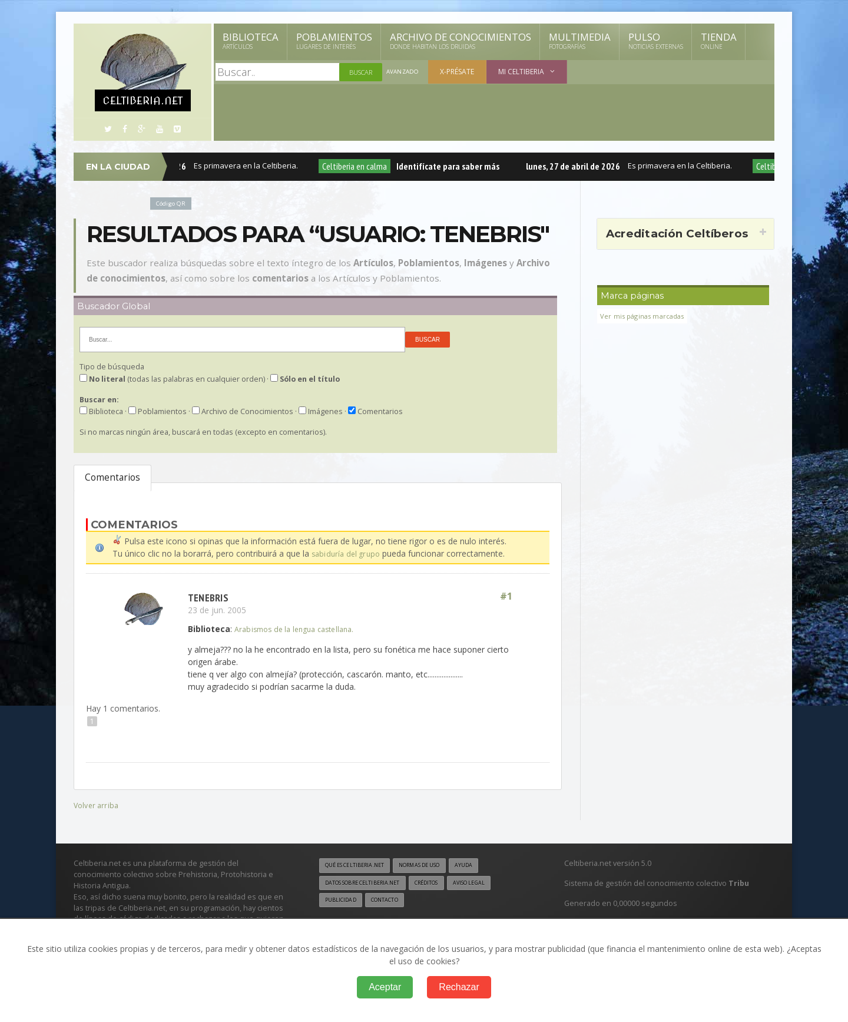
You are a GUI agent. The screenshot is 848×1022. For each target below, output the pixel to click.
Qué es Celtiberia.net (359, 865)
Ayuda (485, 865)
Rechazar (459, 987)
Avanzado (404, 72)
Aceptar (385, 987)
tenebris (209, 596)
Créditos (443, 883)
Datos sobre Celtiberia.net (369, 883)
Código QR (173, 203)
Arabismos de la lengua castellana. (300, 628)
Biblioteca (251, 40)
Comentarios (112, 477)
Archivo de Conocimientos (460, 40)
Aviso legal (491, 883)
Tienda (719, 40)
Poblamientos (334, 40)
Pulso (655, 40)
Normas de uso (435, 865)
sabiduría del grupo (348, 553)
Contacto (391, 902)
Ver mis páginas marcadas (646, 316)
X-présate (460, 72)
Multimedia (580, 40)
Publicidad (342, 902)
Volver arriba (97, 804)
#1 (505, 596)
